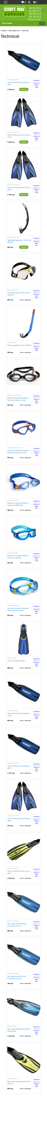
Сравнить (36, 80)
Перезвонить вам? (34, 19)
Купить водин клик (36, 85)
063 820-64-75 (35, 10)
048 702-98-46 (35, 8)
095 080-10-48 (35, 13)
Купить (24, 89)
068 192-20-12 (35, 16)
